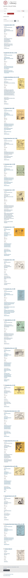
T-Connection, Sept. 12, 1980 (9, 164)
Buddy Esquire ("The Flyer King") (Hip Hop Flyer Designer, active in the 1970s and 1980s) (8, 45)
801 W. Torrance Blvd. (7, 553)
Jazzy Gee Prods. (6, 519)
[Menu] (5, 9)
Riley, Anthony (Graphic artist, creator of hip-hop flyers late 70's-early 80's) (8, 460)
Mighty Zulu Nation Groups (7, 131)
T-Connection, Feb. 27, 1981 (9, 259)
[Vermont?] (5, 554)
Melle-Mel (5, 101)
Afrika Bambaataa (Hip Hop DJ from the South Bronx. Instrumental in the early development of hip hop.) (9, 125)
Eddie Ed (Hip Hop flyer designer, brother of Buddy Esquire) (7, 251)
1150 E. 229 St (6, 501)
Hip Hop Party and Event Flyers (8, 27)
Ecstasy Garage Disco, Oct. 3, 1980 (10, 138)
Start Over (5, 13)
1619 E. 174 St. (6, 195)
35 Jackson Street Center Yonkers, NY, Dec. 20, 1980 (14, 524)
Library (13, 3)
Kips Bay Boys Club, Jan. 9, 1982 (11, 348)
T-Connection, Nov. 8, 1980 (9, 108)
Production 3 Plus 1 (6, 48)
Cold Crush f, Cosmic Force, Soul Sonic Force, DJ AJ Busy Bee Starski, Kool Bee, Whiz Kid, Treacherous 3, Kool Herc (7, 375)
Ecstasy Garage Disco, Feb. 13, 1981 (11, 440)
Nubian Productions (6, 159)
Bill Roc (5, 542)
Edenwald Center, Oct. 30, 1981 (10, 495)
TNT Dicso (5, 281)
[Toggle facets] (23, 17)
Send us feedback (6, 570)
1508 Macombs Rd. (6, 143)
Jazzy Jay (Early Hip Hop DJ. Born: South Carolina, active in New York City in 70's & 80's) (8, 67)
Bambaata (5, 517)
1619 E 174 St (6, 416)
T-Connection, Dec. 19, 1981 (10, 385)
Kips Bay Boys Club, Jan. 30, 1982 (11, 466)
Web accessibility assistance (6, 575)
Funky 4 (5, 341)
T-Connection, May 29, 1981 (9, 24)
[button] (10, 13)
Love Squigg (5, 274)
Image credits (5, 568)
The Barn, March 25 (8, 548)
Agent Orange (6, 561)
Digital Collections (9, 6)
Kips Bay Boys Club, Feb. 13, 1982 (10, 52)
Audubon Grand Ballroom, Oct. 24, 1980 (11, 77)
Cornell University (5, 3)
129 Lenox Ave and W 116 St (8, 324)
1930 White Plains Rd (7, 57)
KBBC (5, 491)
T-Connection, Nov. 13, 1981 (9, 189)
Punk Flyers (5, 551)
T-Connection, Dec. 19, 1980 (10, 288)
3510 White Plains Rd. (7, 29)
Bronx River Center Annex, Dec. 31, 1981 (12, 410)
